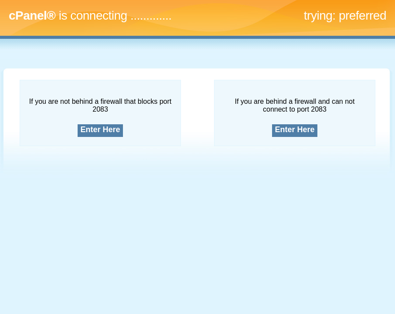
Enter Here (100, 129)
